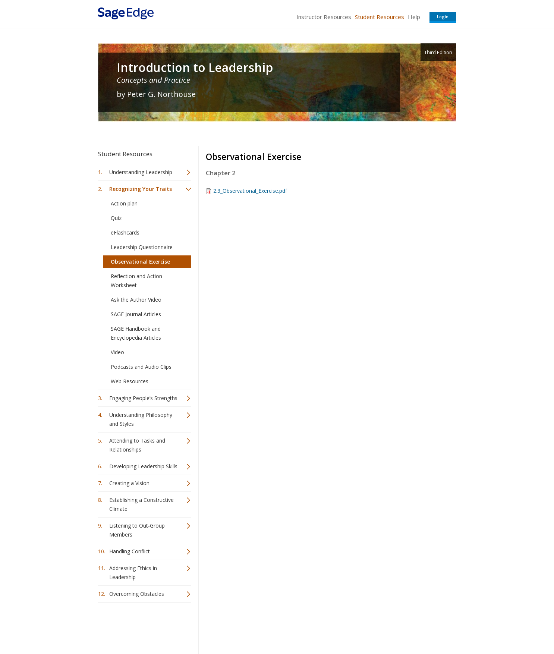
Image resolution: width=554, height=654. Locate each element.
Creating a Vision (129, 483)
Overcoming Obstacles (136, 593)
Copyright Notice (365, 626)
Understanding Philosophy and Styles (140, 419)
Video (117, 352)
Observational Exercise (140, 261)
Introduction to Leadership (195, 67)
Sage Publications (140, 626)
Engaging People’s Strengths (143, 398)
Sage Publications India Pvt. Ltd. (206, 626)
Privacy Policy (406, 626)
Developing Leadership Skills (143, 466)
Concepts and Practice (153, 80)
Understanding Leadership (140, 172)
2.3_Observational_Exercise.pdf (250, 190)
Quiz (116, 217)
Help (414, 17)
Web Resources (129, 381)
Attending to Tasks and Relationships (137, 445)
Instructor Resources (323, 17)
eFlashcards (125, 232)
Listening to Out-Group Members (137, 530)
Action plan (124, 203)
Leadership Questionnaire (142, 247)
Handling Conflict (129, 551)
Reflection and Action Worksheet (136, 281)
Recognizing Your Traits (140, 188)
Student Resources (379, 17)
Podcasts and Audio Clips (141, 366)
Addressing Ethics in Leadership (133, 573)
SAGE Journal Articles (136, 314)
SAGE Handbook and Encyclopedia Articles (136, 333)
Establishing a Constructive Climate (141, 504)
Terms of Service (319, 626)
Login (442, 16)
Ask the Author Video (136, 299)
